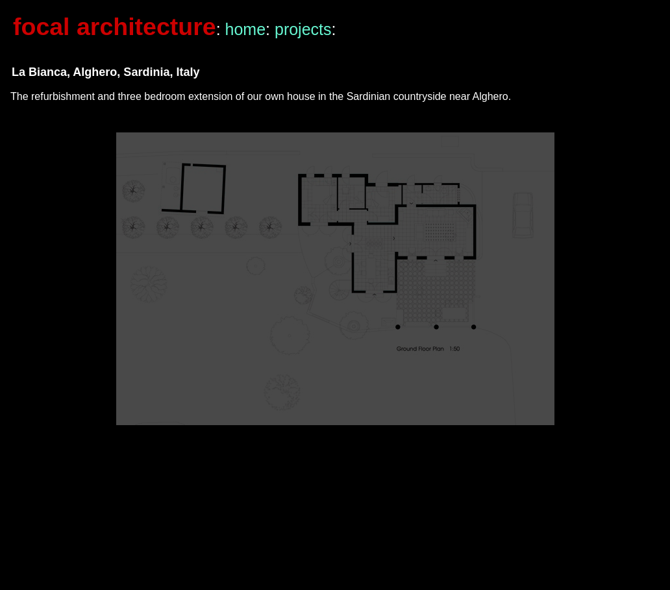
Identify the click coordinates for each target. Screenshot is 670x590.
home (245, 29)
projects (303, 29)
